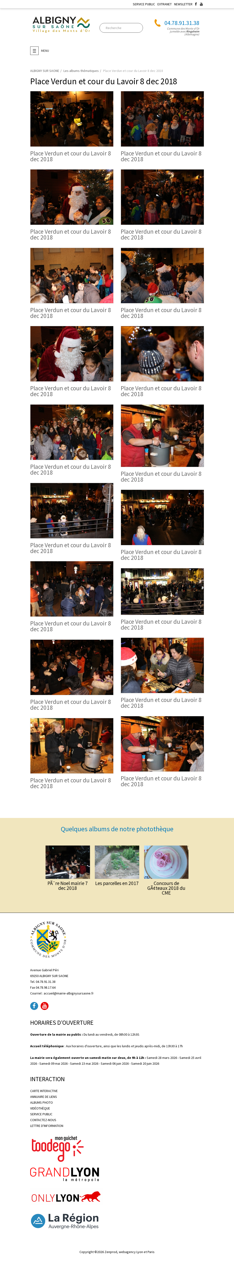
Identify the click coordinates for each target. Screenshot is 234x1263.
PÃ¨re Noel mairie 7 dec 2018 (98, 877)
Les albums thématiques (81, 71)
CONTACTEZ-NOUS (43, 1120)
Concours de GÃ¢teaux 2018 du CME (135, 878)
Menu (39, 50)
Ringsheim (192, 31)
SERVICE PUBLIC (144, 4)
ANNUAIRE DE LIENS (43, 1096)
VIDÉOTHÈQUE (40, 1108)
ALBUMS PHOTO (41, 1102)
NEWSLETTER (183, 4)
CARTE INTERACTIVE (44, 1091)
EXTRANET (164, 4)
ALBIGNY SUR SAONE (44, 71)
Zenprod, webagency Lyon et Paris (130, 1252)
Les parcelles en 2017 (117, 876)
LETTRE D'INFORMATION (46, 1126)
